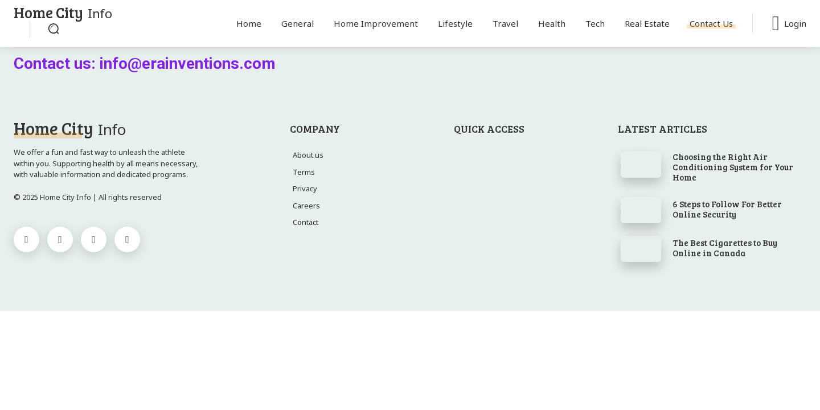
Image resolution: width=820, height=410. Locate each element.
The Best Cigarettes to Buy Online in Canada (725, 248)
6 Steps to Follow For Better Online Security (727, 209)
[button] (53, 28)
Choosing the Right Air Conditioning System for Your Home (733, 167)
